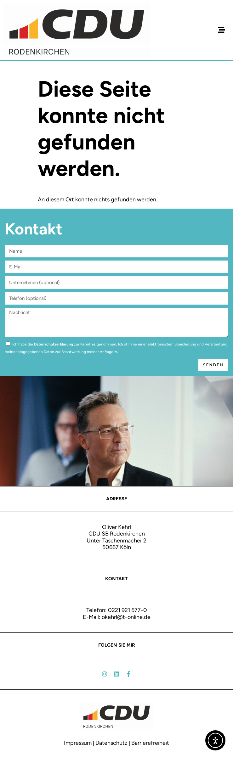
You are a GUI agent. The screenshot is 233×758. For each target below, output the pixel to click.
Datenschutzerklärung (53, 344)
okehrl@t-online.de (126, 617)
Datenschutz (111, 742)
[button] (221, 30)
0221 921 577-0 (127, 610)
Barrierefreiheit (150, 742)
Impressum (78, 742)
